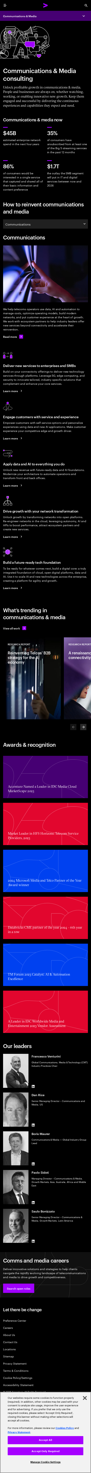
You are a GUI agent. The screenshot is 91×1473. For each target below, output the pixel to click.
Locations (9, 1349)
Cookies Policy (65, 1428)
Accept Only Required (45, 1451)
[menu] (5, 5)
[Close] (85, 1398)
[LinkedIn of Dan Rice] (33, 1125)
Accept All (45, 1440)
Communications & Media (19, 16)
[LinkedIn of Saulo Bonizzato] (33, 1241)
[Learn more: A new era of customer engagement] (13, 438)
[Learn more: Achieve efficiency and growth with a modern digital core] (13, 588)
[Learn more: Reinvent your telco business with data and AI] (13, 485)
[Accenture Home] (45, 5)
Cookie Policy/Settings (17, 1378)
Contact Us (10, 1342)
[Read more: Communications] (13, 336)
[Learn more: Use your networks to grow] (13, 536)
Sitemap (8, 1356)
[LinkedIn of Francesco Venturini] (33, 1086)
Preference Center (14, 1320)
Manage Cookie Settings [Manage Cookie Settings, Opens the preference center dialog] (45, 1462)
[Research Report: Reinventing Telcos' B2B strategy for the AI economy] (32, 678)
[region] (45, 1432)
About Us (9, 1335)
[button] (18, 1288)
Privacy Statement (15, 1363)
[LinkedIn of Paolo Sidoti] (33, 1202)
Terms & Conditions (15, 1370)
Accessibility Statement (18, 1385)
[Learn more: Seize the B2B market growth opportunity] (13, 391)
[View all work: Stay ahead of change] (14, 628)
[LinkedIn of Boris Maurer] (33, 1163)
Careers (8, 1328)
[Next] (83, 727)
